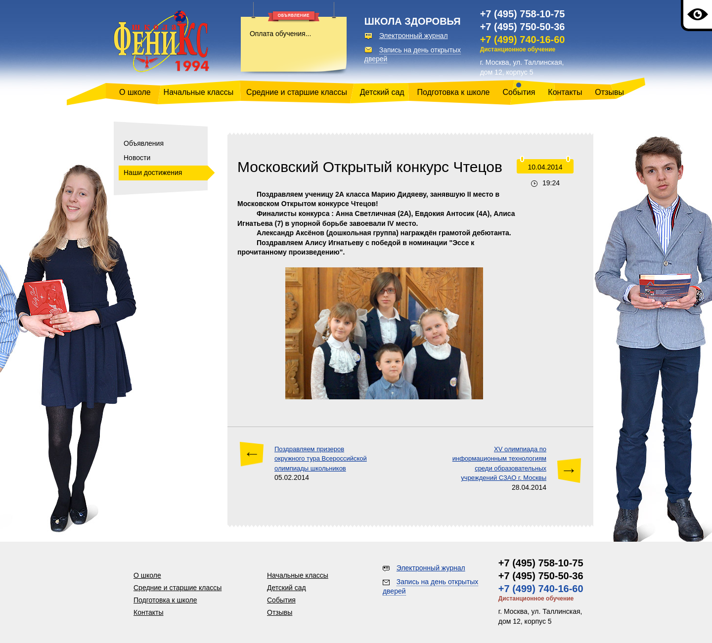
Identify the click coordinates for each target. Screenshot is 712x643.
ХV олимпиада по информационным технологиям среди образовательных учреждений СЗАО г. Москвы (499, 463)
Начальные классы (199, 92)
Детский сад (382, 92)
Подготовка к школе (453, 92)
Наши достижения (153, 172)
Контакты (565, 92)
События (518, 92)
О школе (135, 92)
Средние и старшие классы (296, 92)
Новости (137, 158)
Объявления (144, 143)
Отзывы (609, 92)
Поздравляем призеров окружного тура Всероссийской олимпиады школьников (320, 458)
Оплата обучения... (280, 34)
